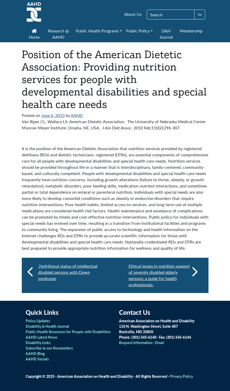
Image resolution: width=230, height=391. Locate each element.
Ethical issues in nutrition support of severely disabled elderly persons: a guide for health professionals (163, 275)
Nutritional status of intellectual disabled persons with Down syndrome (67, 272)
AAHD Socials (37, 358)
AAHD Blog (35, 353)
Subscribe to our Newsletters (49, 348)
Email (159, 342)
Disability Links (38, 342)
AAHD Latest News (41, 337)
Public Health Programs (97, 31)
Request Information (135, 342)
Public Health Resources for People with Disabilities (68, 331)
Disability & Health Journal (47, 326)
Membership (191, 31)
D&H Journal (166, 34)
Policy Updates (38, 320)
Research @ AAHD (58, 34)
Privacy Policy (181, 376)
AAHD (77, 115)
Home (34, 34)
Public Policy (138, 31)
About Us (133, 14)
